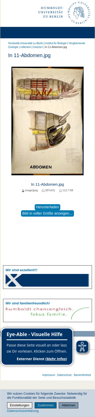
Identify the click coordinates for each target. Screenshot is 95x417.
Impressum (48, 375)
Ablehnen (68, 405)
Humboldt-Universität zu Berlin (25, 43)
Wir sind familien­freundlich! (28, 303)
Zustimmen (45, 405)
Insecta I (38, 47)
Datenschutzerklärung (23, 411)
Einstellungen (19, 405)
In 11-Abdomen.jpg (47, 184)
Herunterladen (47, 207)
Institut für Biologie (56, 43)
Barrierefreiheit (82, 375)
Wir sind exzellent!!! (21, 270)
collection (25, 47)
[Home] (18, 32)
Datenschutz (64, 375)
